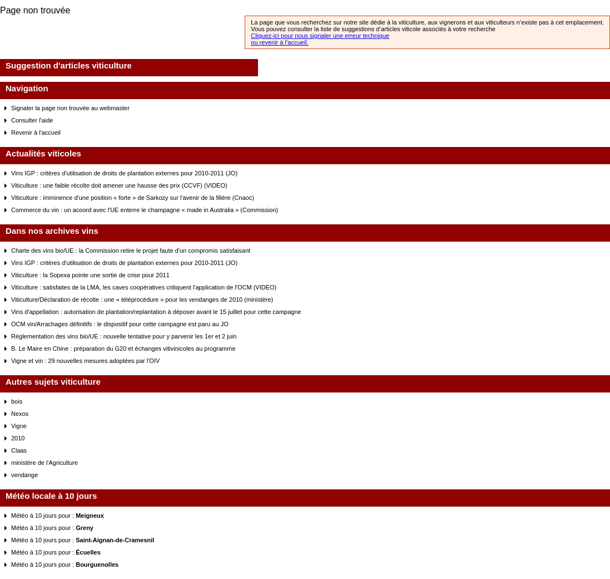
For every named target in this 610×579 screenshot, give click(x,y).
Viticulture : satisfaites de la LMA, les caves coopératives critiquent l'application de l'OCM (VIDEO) (143, 287)
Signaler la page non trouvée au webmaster (70, 108)
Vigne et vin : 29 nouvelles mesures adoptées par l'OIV (85, 360)
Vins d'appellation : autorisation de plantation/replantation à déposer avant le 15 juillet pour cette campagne (156, 311)
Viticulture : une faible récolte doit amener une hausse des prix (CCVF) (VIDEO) (119, 185)
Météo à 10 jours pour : (57, 515)
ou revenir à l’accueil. (279, 42)
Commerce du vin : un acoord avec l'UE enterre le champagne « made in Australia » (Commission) (144, 210)
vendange (24, 475)
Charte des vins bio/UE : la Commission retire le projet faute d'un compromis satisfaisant (130, 250)
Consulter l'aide (32, 120)
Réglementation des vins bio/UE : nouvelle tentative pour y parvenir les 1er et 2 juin (123, 336)
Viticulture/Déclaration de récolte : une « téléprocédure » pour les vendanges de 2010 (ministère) (142, 299)
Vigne (19, 426)
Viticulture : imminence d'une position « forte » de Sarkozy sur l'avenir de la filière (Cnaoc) (132, 197)
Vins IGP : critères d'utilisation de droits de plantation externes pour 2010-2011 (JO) (124, 173)
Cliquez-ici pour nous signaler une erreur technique (320, 35)
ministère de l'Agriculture (44, 462)
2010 (17, 438)
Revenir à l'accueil (36, 132)
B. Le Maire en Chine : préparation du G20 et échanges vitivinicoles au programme (123, 348)
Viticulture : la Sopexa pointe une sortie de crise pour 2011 (90, 275)
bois (16, 401)
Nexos (19, 413)
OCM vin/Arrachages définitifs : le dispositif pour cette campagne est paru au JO (120, 324)
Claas (19, 450)
